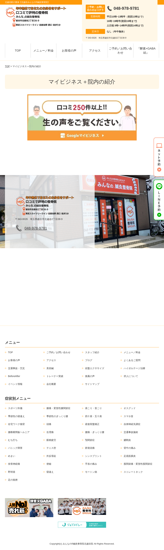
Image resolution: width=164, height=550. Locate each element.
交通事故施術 (131, 432)
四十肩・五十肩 (93, 416)
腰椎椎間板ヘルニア (19, 432)
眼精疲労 (51, 440)
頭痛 (48, 424)
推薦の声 (90, 376)
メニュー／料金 (43, 50)
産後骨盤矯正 (92, 424)
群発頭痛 (90, 448)
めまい (11, 456)
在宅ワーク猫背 (16, 424)
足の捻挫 (13, 479)
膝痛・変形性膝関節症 (58, 408)
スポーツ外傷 (15, 408)
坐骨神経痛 (14, 463)
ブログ (88, 360)
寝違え (50, 472)
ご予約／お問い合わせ (120, 50)
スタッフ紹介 (92, 352)
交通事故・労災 (16, 368)
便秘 (48, 463)
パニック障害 (15, 448)
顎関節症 (90, 440)
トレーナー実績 (54, 376)
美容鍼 (50, 368)
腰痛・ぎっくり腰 (94, 432)
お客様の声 (69, 50)
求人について (131, 376)
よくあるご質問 (132, 360)
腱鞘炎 (127, 440)
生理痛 (50, 432)
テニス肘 (51, 448)
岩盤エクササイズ (94, 368)
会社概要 (51, 384)
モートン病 (91, 472)
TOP (18, 50)
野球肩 (11, 472)
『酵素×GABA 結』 (147, 50)
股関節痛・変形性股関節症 (138, 463)
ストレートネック (133, 472)
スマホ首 (128, 416)
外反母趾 (51, 456)
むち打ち (13, 440)
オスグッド (130, 408)
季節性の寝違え (16, 416)
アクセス (95, 50)
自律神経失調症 (132, 424)
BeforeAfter (14, 376)
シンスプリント (93, 456)
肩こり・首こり (93, 408)
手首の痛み (91, 463)
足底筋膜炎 (130, 456)
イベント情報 (15, 384)
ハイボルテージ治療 (134, 368)
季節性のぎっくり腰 (57, 416)
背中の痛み (130, 448)
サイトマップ (92, 384)
